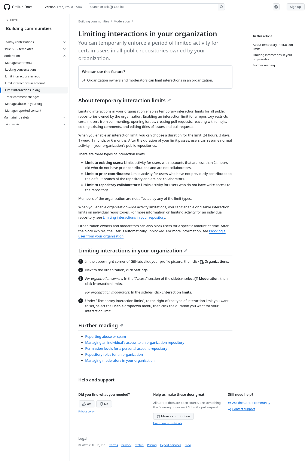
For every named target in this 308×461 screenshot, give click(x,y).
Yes (86, 404)
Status (139, 445)
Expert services (170, 445)
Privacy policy (86, 411)
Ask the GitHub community (249, 403)
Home (12, 20)
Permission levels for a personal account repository (126, 348)
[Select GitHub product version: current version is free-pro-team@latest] (65, 7)
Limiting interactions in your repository (134, 217)
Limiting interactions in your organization (132, 250)
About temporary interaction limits (124, 100)
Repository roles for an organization (114, 354)
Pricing (152, 445)
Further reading (100, 325)
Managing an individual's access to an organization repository (134, 342)
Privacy (126, 445)
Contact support (241, 409)
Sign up (295, 7)
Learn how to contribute (167, 423)
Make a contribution (173, 416)
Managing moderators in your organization (120, 360)
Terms (113, 445)
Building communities (29, 28)
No (104, 404)
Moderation (122, 21)
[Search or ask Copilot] (156, 6)
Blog (188, 445)
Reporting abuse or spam (105, 336)
